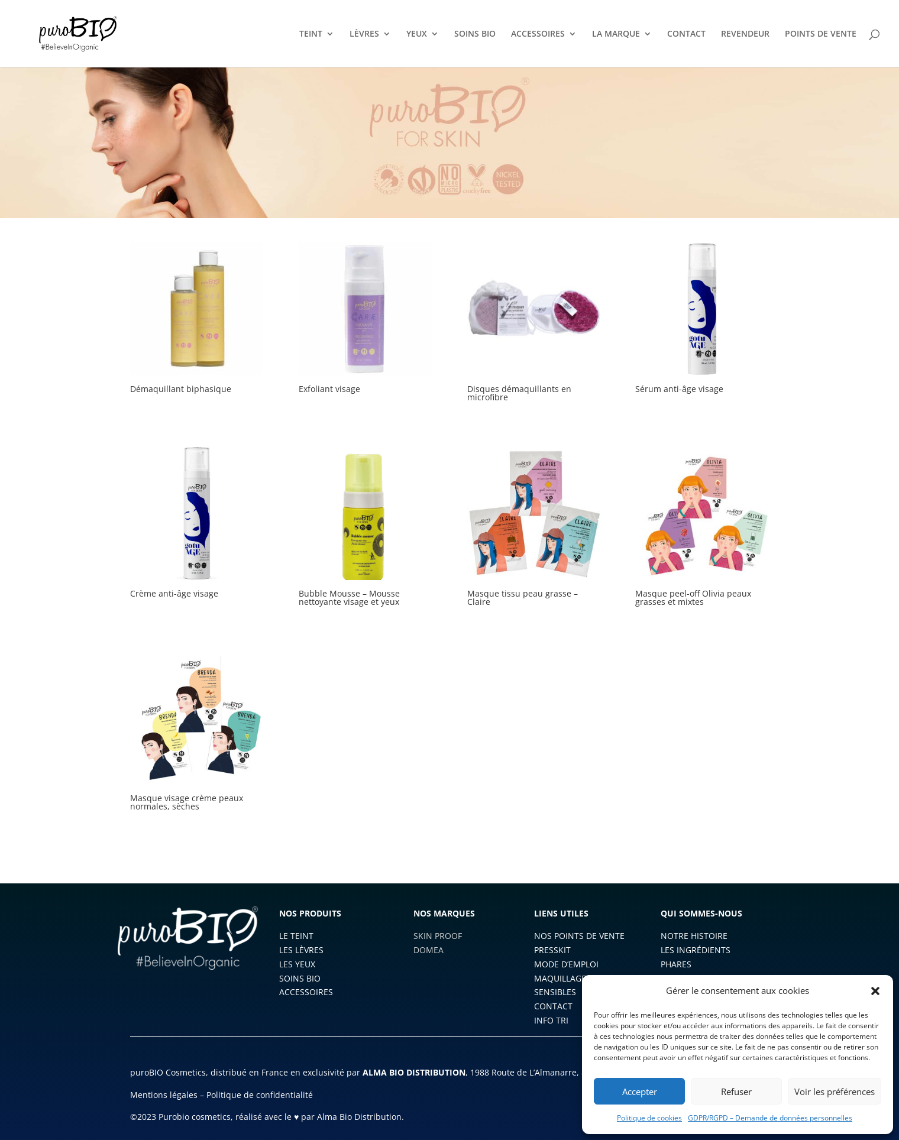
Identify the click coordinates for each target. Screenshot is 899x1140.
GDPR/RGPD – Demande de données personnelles (770, 1118)
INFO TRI (551, 1020)
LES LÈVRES (301, 950)
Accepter (639, 1091)
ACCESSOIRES (538, 34)
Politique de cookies (649, 1118)
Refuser (736, 1091)
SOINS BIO (475, 34)
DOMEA (428, 950)
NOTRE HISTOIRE (694, 935)
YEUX (416, 34)
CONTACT (686, 34)
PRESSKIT (552, 950)
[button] (875, 991)
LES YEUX (297, 964)
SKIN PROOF (437, 935)
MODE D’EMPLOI (566, 964)
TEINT (310, 34)
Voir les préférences (834, 1091)
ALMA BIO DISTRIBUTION (414, 1072)
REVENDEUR (745, 34)
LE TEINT (296, 935)
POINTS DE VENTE (820, 34)
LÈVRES (364, 34)
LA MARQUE (616, 34)
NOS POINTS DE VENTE (579, 935)
